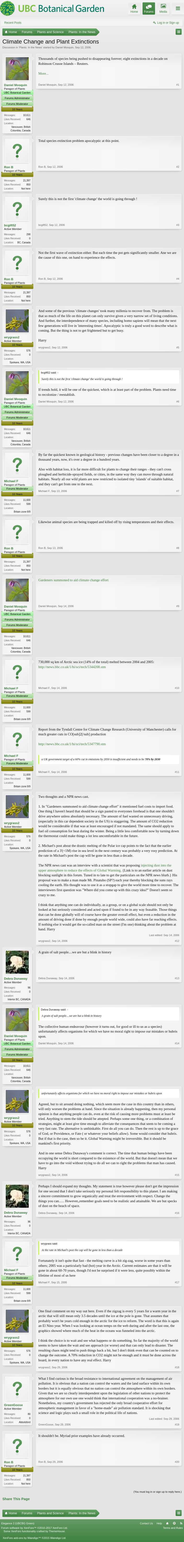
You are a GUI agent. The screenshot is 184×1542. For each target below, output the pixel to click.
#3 (177, 242)
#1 (177, 129)
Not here (25, 189)
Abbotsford (24, 1428)
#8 (177, 572)
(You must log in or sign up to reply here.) (157, 1498)
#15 (177, 1180)
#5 (177, 363)
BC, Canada (23, 243)
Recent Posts (12, 22)
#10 (177, 722)
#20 (177, 1489)
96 (29, 992)
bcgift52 (10, 226)
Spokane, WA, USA (20, 364)
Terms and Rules (173, 1534)
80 (29, 1420)
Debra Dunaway (16, 983)
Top (174, 1530)
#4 (177, 301)
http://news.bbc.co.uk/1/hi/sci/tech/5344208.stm (72, 671)
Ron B (8, 167)
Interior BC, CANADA (19, 1004)
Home (167, 1530)
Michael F (11, 484)
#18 (177, 1373)
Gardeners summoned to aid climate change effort (73, 584)
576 (28, 352)
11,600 (26, 502)
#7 (177, 513)
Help (159, 1530)
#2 (177, 188)
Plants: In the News (30, 47)
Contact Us (146, 1530)
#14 (177, 1085)
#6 (177, 446)
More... (43, 73)
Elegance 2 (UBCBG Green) (17, 1530)
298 (28, 235)
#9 (177, 654)
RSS (181, 1530)
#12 (177, 945)
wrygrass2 (11, 339)
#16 (177, 1238)
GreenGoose (13, 1411)
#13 (177, 1003)
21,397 (26, 181)
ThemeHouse (57, 1537)
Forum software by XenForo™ (34, 1534)
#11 (177, 790)
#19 (177, 1431)
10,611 (26, 115)
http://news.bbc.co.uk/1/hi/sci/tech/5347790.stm (72, 748)
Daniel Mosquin (64, 47)
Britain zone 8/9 (22, 514)
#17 (177, 1306)
